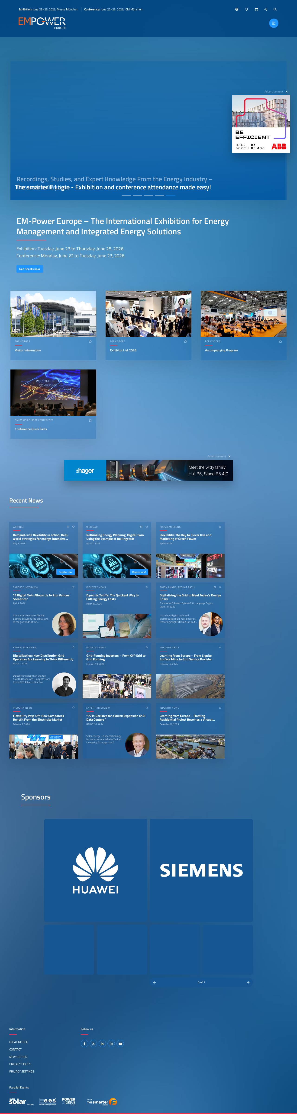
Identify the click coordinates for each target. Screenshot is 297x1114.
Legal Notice (18, 1042)
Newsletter (18, 1056)
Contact (15, 1049)
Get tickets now (29, 269)
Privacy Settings (21, 1071)
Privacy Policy (20, 1064)
